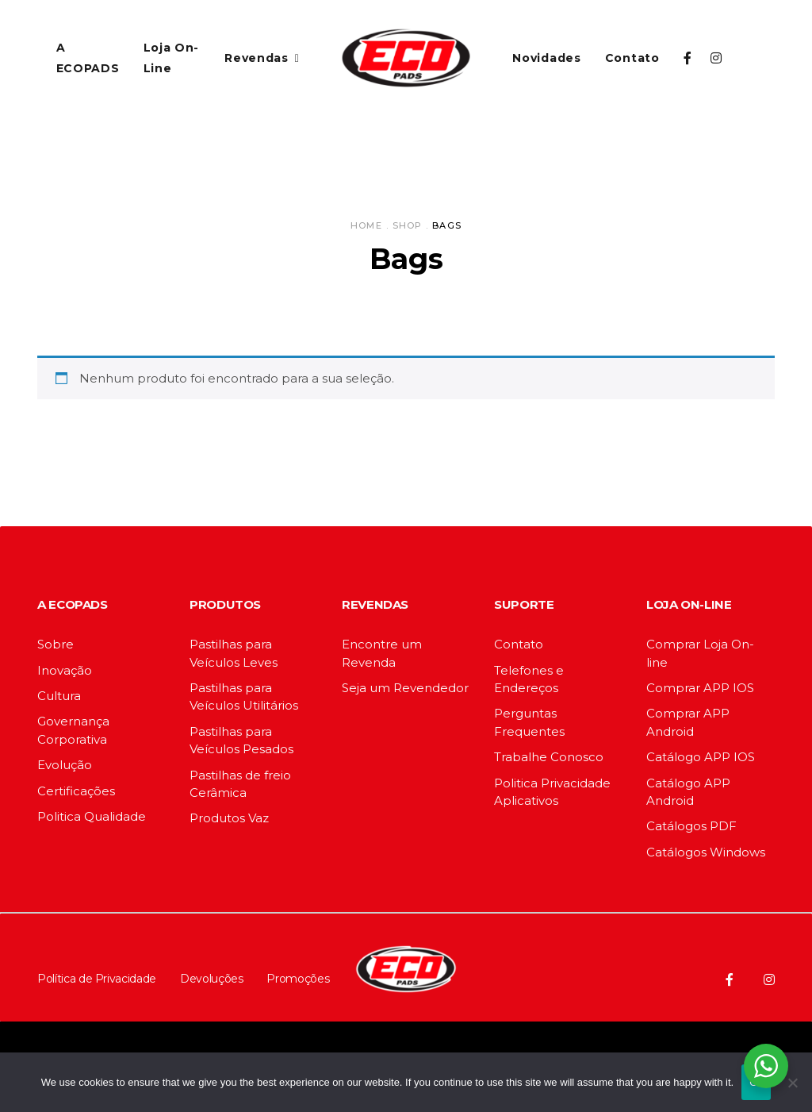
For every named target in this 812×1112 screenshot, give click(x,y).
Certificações (76, 790)
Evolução (64, 764)
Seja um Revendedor (405, 687)
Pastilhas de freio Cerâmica (240, 784)
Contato (518, 644)
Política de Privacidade (96, 979)
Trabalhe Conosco (548, 756)
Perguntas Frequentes (529, 722)
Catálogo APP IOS (700, 756)
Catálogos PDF (691, 825)
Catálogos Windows (705, 852)
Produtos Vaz (229, 817)
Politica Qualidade (91, 816)
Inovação (64, 670)
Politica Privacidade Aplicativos (552, 791)
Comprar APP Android (688, 722)
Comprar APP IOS (700, 687)
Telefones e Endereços (529, 679)
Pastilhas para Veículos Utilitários (244, 696)
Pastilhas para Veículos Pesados (241, 740)
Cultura (59, 695)
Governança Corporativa (73, 730)
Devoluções (211, 979)
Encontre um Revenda (382, 653)
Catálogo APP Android (688, 791)
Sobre (55, 644)
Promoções (297, 979)
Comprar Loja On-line (700, 653)
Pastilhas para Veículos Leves (234, 653)
